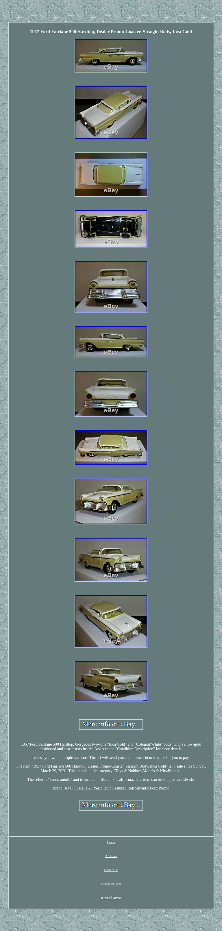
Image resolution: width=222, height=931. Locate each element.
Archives (111, 856)
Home (111, 842)
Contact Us (111, 870)
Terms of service (110, 897)
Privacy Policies (111, 883)
